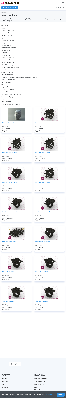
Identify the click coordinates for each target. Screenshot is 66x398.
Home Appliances (6, 35)
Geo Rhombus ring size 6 (42, 152)
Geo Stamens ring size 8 (42, 241)
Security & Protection (7, 72)
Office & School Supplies (8, 65)
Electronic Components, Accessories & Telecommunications (19, 77)
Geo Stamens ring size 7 (42, 212)
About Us (4, 378)
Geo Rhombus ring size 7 (42, 123)
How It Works (5, 381)
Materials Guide (39, 384)
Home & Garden (6, 50)
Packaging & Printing (7, 62)
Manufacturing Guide (40, 378)
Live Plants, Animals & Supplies (10, 104)
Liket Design (38, 126)
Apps (36, 387)
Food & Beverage (6, 101)
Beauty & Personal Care (8, 57)
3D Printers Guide (39, 381)
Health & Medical (6, 60)
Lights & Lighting (6, 45)
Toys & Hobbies (6, 82)
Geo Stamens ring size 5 (9, 182)
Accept (60, 395)
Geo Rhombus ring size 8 (9, 152)
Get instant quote (9, 7)
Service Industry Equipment (9, 97)
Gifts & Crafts (5, 84)
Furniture (4, 52)
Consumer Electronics (7, 33)
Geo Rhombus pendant (9, 241)
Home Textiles (5, 55)
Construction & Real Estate (9, 47)
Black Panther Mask (8, 123)
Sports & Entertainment (8, 79)
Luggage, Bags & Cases (8, 87)
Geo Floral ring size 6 (41, 271)
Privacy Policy (50, 394)
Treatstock (10, 3)
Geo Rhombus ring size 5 (42, 182)
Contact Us (4, 387)
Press (3, 390)
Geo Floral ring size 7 (8, 301)
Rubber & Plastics (6, 92)
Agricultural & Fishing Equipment (11, 94)
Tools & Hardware (6, 70)
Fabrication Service (7, 74)
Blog (2, 384)
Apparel (3, 38)
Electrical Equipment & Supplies (10, 67)
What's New (37, 390)
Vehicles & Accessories (8, 30)
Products (4, 12)
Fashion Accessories (7, 40)
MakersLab (5, 126)
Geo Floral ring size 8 (41, 301)
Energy (3, 99)
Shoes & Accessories (7, 89)
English (60, 7)
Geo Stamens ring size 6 (9, 212)
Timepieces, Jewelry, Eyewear (10, 43)
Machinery (4, 28)
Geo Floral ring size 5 (8, 271)
